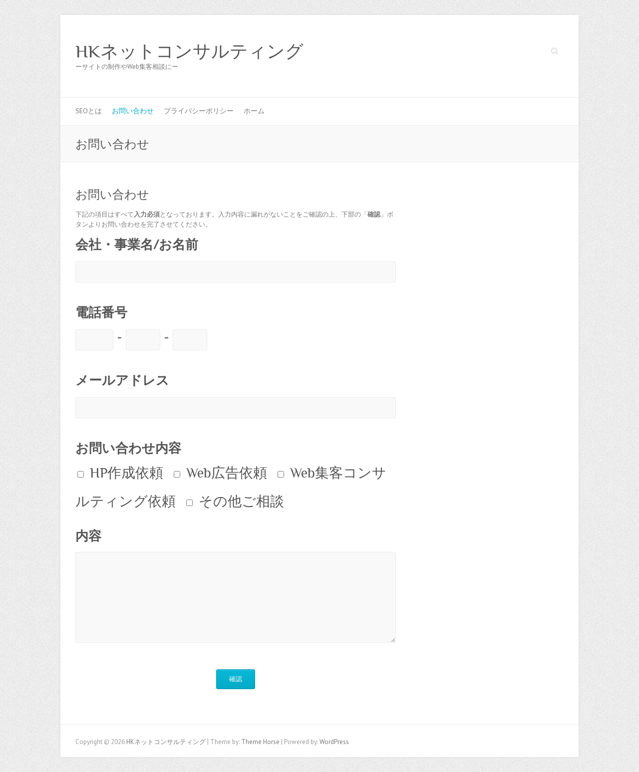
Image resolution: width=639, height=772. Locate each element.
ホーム (254, 110)
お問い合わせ (133, 110)
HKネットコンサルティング (189, 51)
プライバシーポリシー (199, 110)
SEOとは (88, 110)
